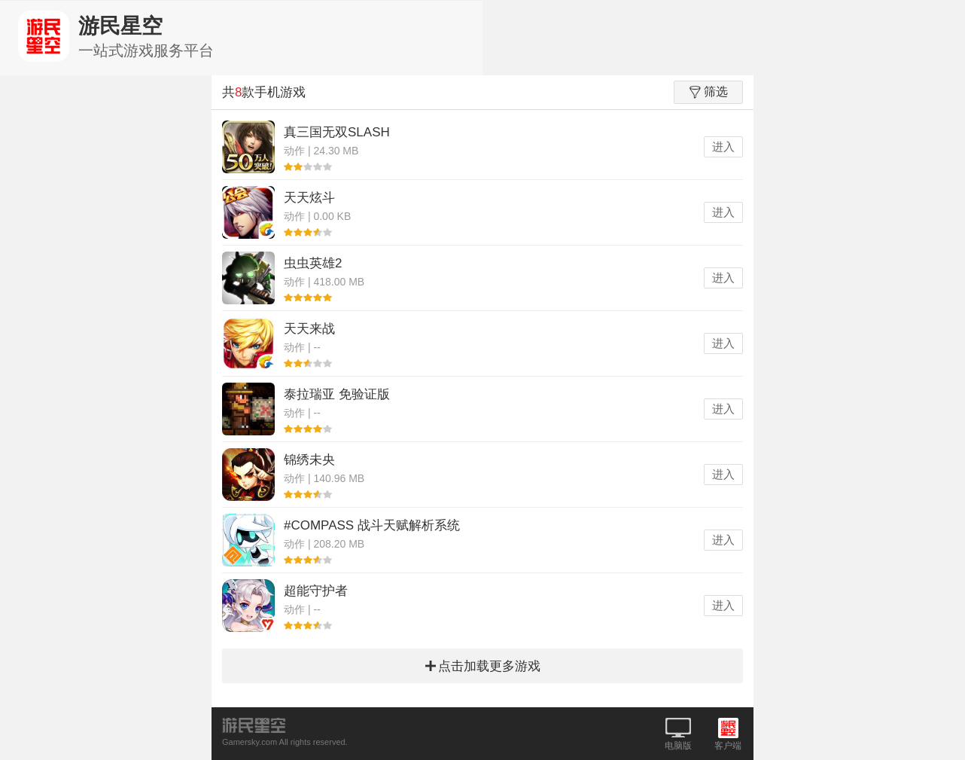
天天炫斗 (309, 198)
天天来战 (309, 329)
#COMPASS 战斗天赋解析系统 (372, 525)
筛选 (709, 92)
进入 (723, 146)
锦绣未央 (309, 460)
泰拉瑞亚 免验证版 (337, 394)
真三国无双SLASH (337, 132)
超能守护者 (316, 591)
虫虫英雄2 (313, 263)
